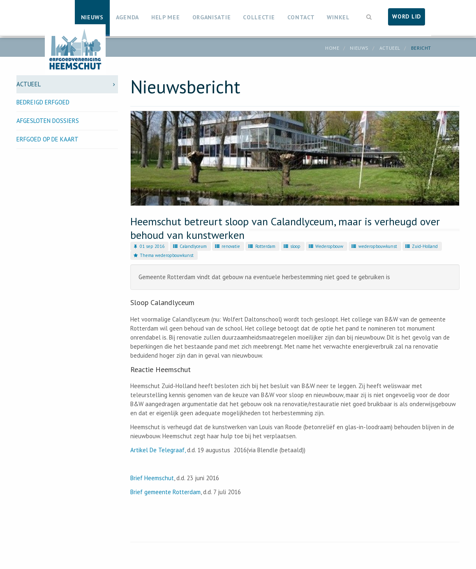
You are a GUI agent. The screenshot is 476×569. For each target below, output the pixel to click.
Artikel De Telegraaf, (157, 450)
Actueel (389, 48)
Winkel (338, 17)
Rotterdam (261, 246)
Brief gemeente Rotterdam (165, 492)
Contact (301, 17)
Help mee (165, 17)
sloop (291, 246)
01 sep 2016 (148, 246)
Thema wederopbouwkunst (163, 255)
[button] (369, 16)
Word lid (406, 16)
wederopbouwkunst (374, 246)
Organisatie (211, 17)
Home (332, 48)
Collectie (259, 17)
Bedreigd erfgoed (42, 102)
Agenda (127, 17)
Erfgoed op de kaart (47, 139)
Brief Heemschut (152, 478)
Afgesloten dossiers (47, 121)
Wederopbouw (325, 246)
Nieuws (92, 17)
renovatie (227, 246)
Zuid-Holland (421, 246)
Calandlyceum (189, 246)
